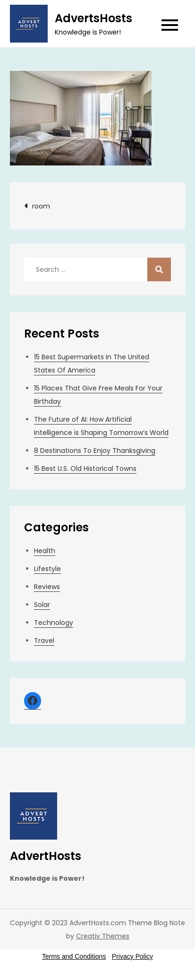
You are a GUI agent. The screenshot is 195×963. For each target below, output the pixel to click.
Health (44, 550)
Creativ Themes (102, 936)
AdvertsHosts (93, 18)
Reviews (47, 586)
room (41, 206)
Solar (42, 604)
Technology (53, 622)
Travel (44, 640)
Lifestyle (47, 568)
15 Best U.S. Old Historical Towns (85, 468)
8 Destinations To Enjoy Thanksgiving (94, 450)
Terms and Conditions (74, 956)
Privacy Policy (132, 956)
